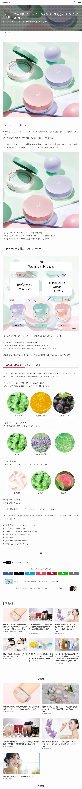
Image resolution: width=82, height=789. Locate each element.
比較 (23, 22)
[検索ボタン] (74, 2)
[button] (8, 573)
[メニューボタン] (79, 2)
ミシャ (8, 22)
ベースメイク (17, 22)
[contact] (41, 553)
